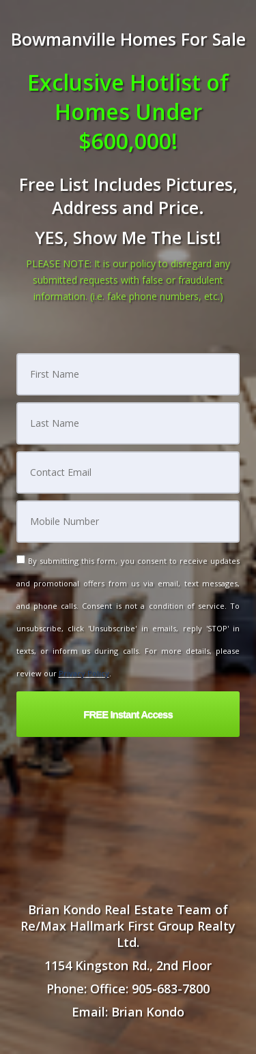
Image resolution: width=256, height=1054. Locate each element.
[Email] (128, 472)
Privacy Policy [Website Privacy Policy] (84, 673)
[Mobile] (128, 521)
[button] (128, 714)
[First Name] (128, 374)
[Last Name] (128, 423)
